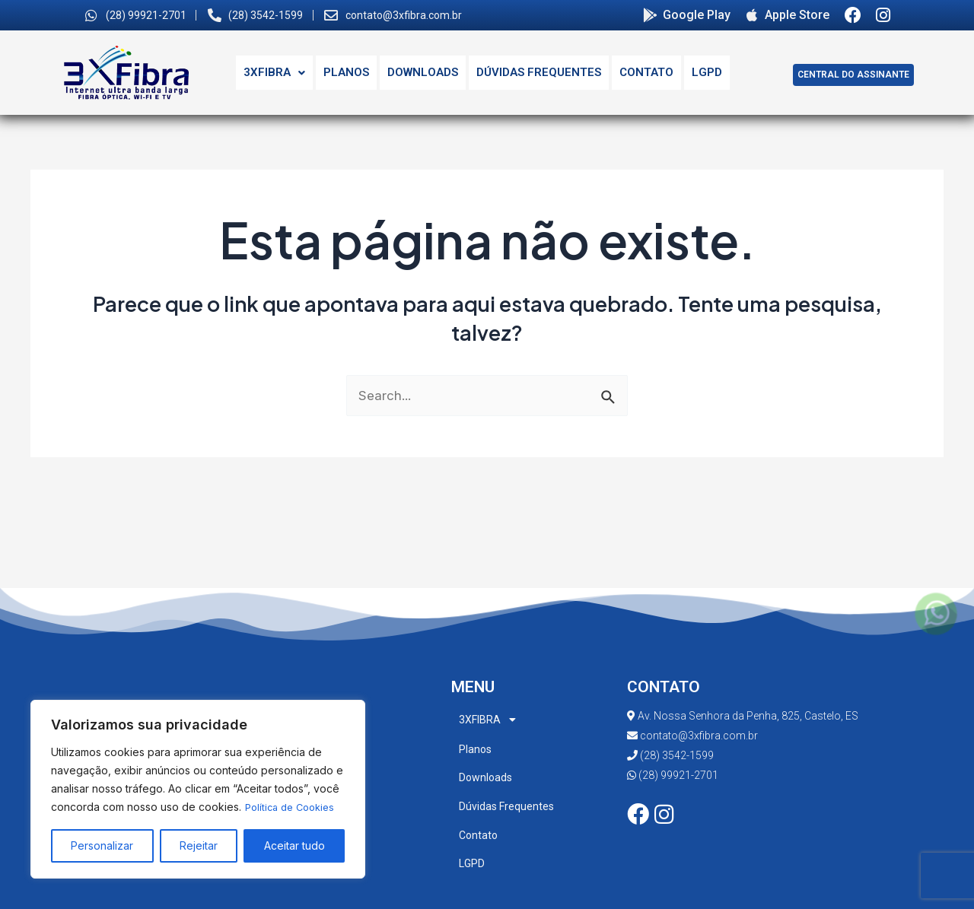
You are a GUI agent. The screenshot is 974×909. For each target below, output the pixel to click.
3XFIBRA (274, 72)
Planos (346, 72)
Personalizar (102, 845)
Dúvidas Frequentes (538, 72)
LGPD (707, 72)
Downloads (422, 72)
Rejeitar (199, 845)
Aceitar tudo (294, 845)
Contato (646, 72)
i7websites (583, 895)
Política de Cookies (293, 807)
